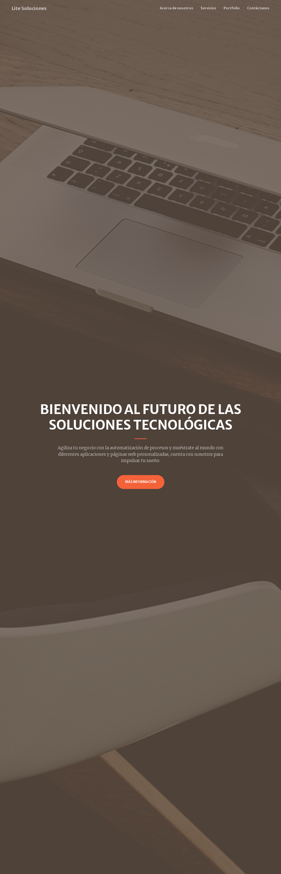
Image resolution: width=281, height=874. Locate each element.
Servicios (208, 8)
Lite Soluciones (29, 8)
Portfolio (232, 8)
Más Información (140, 482)
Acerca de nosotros (176, 8)
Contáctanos (258, 8)
